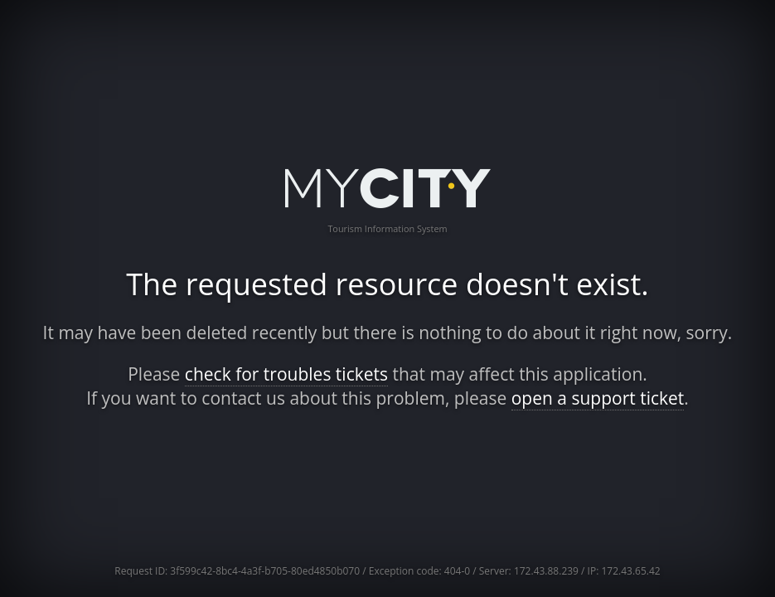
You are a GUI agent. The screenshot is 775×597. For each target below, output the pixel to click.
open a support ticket (598, 398)
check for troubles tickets (286, 374)
